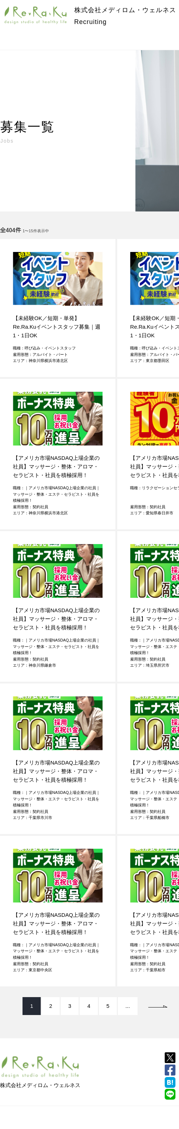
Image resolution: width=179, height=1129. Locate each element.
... (127, 1006)
